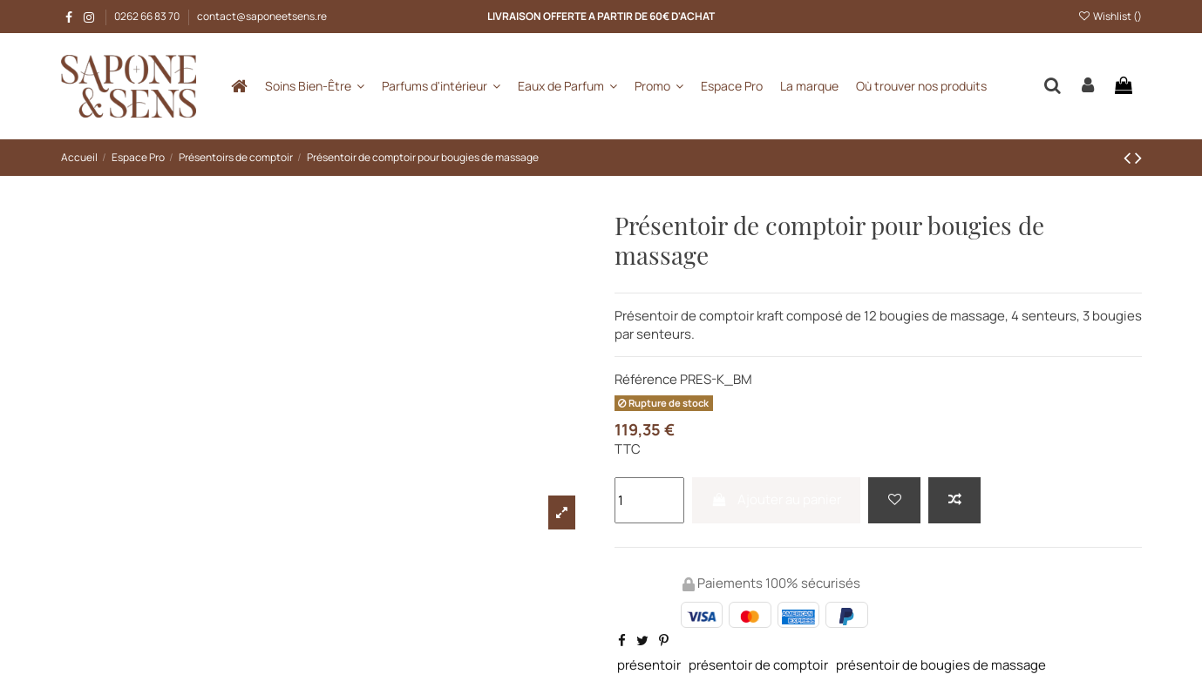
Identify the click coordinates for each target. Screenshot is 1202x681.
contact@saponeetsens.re (262, 16)
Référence (646, 379)
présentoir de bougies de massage (941, 665)
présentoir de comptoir (758, 665)
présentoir (649, 665)
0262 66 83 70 (147, 16)
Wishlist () (1109, 16)
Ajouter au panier (776, 499)
